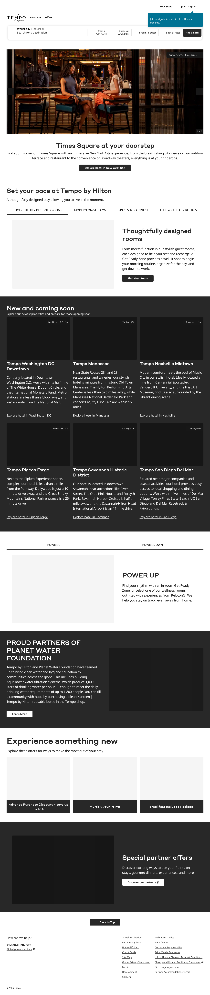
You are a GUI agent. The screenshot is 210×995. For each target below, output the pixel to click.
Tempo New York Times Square (185, 55)
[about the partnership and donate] (19, 714)
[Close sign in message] (200, 15)
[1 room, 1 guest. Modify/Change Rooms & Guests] (145, 32)
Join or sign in (158, 19)
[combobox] (47, 30)
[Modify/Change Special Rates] (171, 32)
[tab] (37, 210)
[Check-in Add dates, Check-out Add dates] (109, 32)
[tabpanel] (105, 252)
